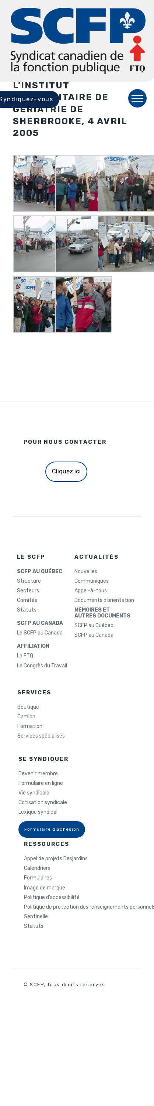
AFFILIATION (33, 646)
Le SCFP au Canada (40, 633)
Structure (29, 581)
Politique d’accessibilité (52, 898)
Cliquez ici (66, 471)
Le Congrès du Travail (42, 666)
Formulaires (38, 878)
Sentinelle (36, 917)
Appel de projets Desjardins (56, 859)
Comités (27, 600)
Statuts (26, 610)
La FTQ (25, 656)
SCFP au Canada (93, 635)
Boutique (28, 707)
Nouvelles (85, 572)
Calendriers (37, 868)
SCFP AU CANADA (40, 623)
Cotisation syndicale (42, 803)
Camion (26, 717)
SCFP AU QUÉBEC (39, 572)
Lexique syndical (37, 812)
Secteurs (28, 591)
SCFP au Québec (93, 626)
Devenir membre (38, 774)
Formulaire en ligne (40, 783)
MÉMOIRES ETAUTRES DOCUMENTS (102, 613)
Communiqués (91, 581)
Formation (29, 726)
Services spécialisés (41, 736)
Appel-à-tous (90, 591)
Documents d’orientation (104, 600)
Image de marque (44, 888)
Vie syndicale (33, 793)
